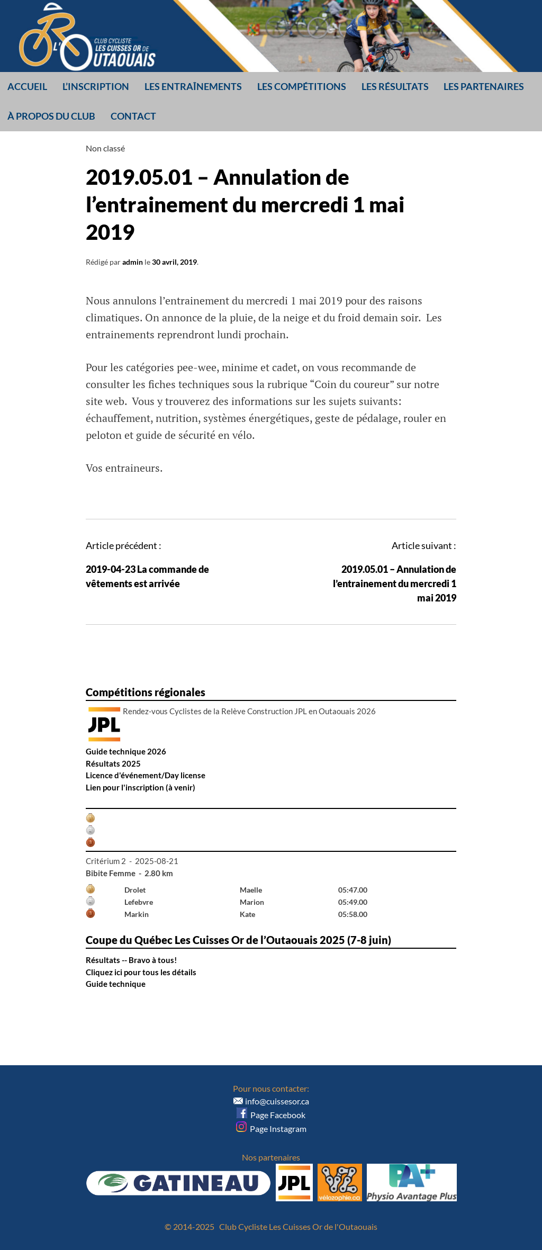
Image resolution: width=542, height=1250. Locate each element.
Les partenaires (484, 86)
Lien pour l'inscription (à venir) (140, 787)
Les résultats (395, 86)
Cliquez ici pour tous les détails (141, 972)
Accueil (27, 86)
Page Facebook (271, 1115)
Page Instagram (271, 1128)
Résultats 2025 (113, 763)
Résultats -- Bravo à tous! (131, 960)
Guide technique (116, 983)
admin (132, 261)
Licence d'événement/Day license (145, 775)
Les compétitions (301, 86)
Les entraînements (193, 86)
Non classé (105, 148)
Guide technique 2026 (126, 751)
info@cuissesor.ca (277, 1101)
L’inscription (95, 86)
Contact (133, 116)
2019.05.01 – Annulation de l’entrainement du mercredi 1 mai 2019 (394, 583)
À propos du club (51, 116)
